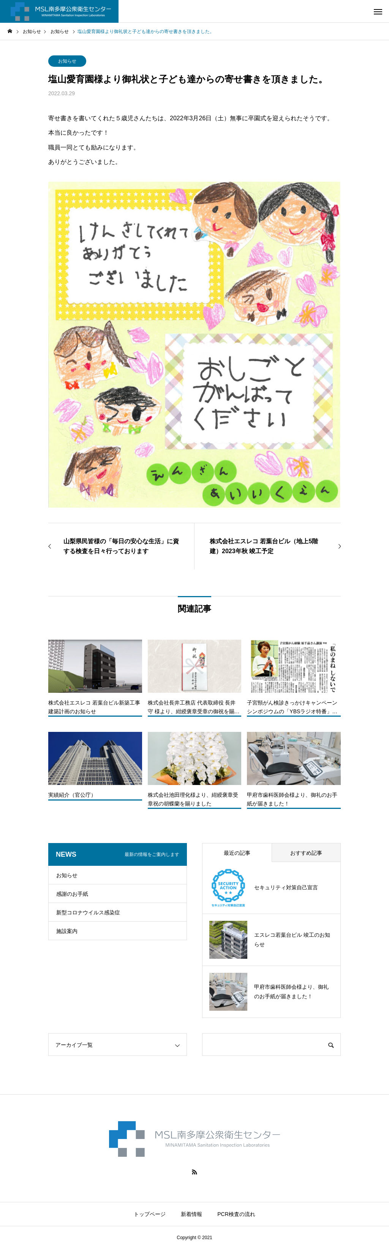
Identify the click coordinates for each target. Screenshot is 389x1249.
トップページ (150, 1214)
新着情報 (191, 1214)
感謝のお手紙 (72, 894)
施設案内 (66, 931)
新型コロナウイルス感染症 (88, 912)
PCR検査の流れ (236, 1214)
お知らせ (67, 61)
